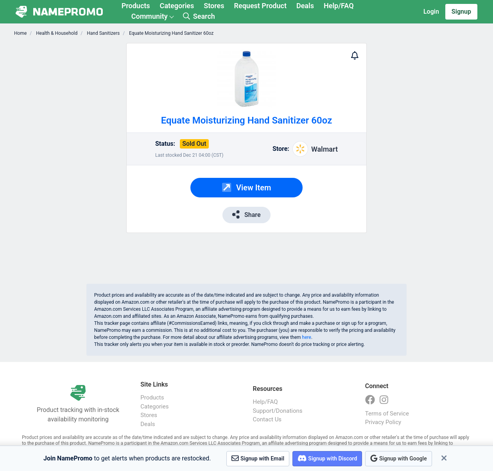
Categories (177, 6)
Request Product (260, 6)
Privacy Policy (383, 422)
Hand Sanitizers (103, 33)
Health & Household (56, 33)
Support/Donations (278, 410)
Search (199, 16)
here (306, 337)
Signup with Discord (327, 458)
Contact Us (267, 419)
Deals (305, 6)
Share (246, 214)
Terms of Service (387, 413)
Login (431, 11)
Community (149, 16)
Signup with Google (398, 458)
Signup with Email (257, 458)
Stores (214, 6)
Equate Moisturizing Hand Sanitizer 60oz (170, 33)
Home (20, 33)
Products (136, 6)
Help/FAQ (339, 6)
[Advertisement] (80, 160)
